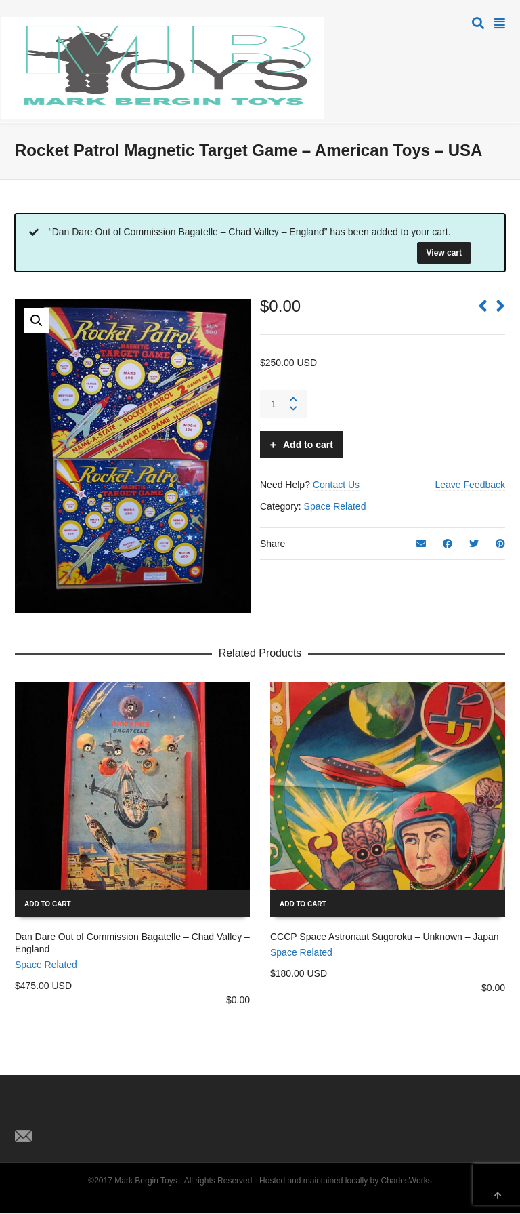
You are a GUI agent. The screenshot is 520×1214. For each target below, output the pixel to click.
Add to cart (308, 444)
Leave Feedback (470, 484)
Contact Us (336, 484)
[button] (36, 320)
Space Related (335, 506)
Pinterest (85, 1114)
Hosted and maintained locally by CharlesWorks (345, 1181)
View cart (444, 253)
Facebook (55, 1114)
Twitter (26, 1114)
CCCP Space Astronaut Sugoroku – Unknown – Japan (384, 936)
